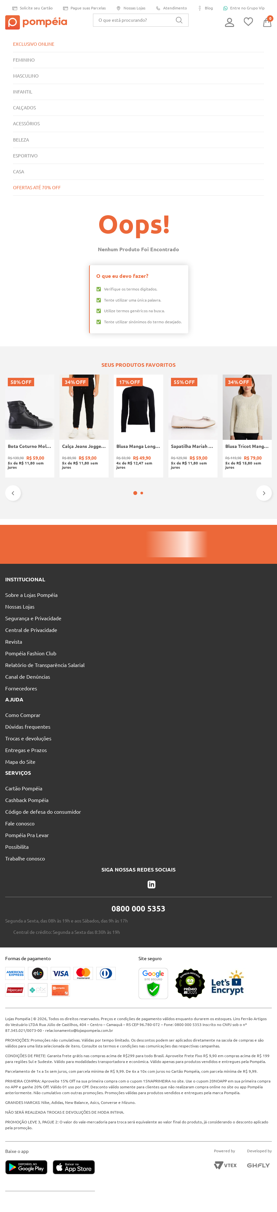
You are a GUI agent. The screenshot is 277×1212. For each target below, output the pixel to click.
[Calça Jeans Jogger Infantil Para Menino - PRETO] (84, 426)
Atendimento (173, 8)
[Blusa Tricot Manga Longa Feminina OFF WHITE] (247, 426)
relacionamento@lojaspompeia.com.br (81, 1024)
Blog (207, 8)
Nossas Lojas (131, 8)
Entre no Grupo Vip (247, 8)
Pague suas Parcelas (84, 8)
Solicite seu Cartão (30, 8)
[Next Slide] (264, 493)
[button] (135, 493)
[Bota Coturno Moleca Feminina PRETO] (29, 426)
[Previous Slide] (13, 493)
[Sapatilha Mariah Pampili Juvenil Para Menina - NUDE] (193, 426)
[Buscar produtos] (179, 20)
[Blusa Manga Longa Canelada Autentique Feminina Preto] (138, 426)
